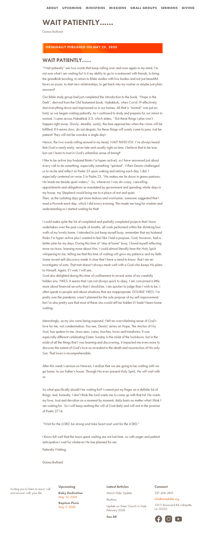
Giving (188, 8)
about (52, 8)
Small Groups (143, 8)
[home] (23, 4)
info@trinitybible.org (168, 499)
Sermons (169, 8)
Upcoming (72, 8)
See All (112, 517)
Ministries (95, 8)
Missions (117, 8)
